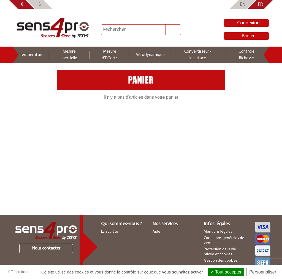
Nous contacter (46, 248)
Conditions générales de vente (224, 240)
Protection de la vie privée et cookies (220, 251)
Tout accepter (226, 272)
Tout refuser (17, 272)
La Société (109, 232)
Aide (156, 232)
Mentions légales (218, 232)
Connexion (248, 23)
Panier (248, 36)
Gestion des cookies (220, 261)
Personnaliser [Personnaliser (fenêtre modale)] (262, 272)
